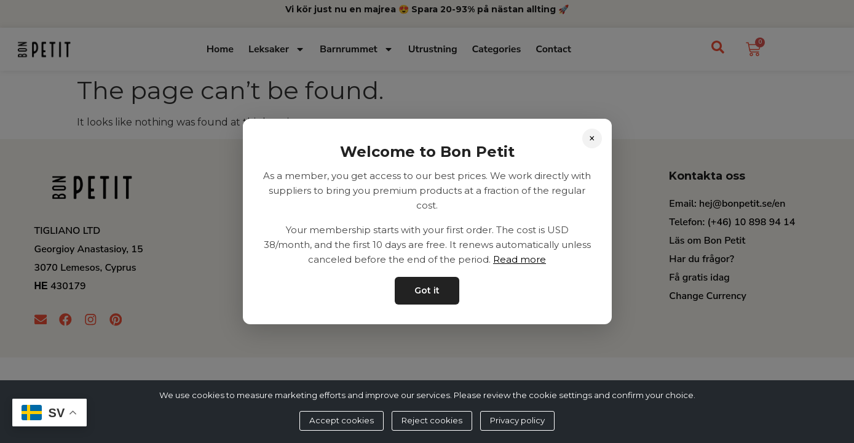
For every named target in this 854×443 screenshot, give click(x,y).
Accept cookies (341, 420)
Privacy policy (517, 420)
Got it (427, 290)
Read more (519, 259)
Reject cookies (431, 420)
